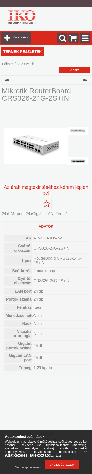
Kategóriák (20, 37)
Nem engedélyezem (28, 467)
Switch (29, 64)
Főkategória (11, 64)
